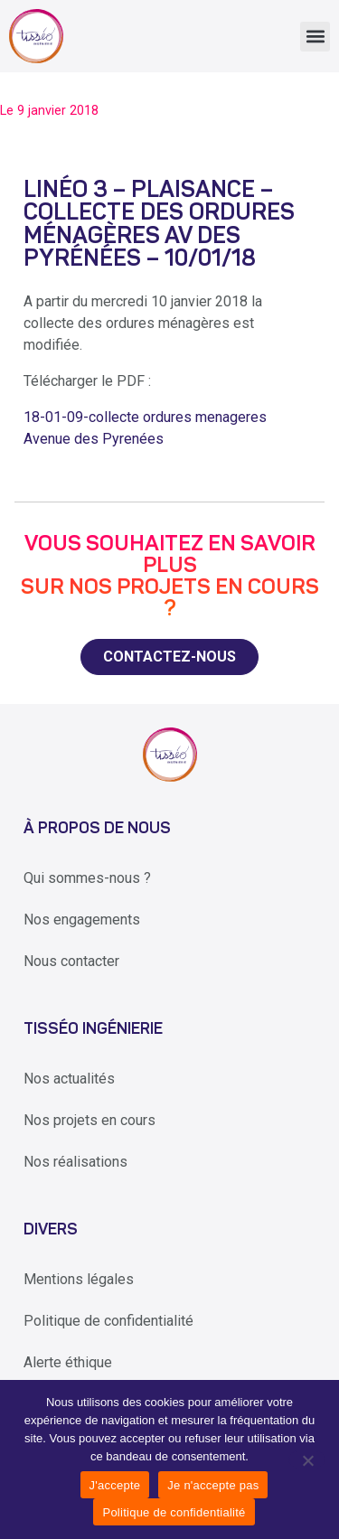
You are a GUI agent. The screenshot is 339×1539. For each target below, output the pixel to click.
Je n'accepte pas (213, 1485)
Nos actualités (69, 1078)
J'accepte (115, 1485)
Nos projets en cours (89, 1120)
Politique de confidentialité (108, 1320)
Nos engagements (82, 919)
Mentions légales (79, 1279)
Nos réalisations (75, 1161)
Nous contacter (71, 961)
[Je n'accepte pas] (306, 1459)
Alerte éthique (68, 1362)
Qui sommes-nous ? (87, 878)
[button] (315, 37)
